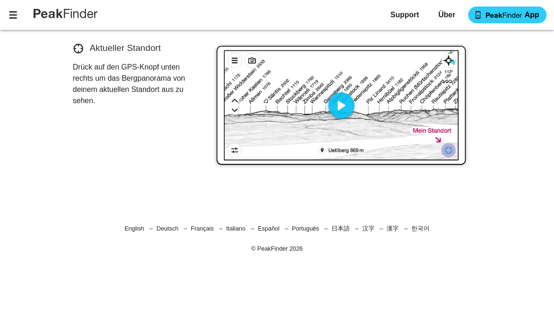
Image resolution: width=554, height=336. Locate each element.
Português (305, 228)
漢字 (393, 228)
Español (268, 228)
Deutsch (168, 228)
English (134, 228)
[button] (446, 15)
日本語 (341, 228)
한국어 (420, 228)
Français (202, 228)
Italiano (235, 228)
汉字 (368, 228)
